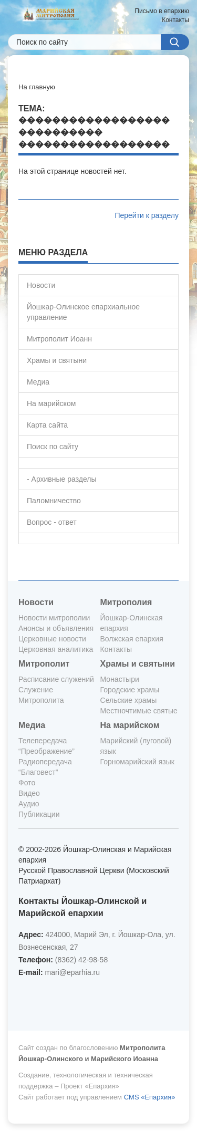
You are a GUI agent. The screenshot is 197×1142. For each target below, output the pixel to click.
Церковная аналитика (55, 649)
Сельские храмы (128, 700)
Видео (29, 793)
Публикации (38, 814)
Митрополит (43, 663)
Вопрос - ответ (52, 522)
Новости (41, 285)
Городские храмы (130, 690)
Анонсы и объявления (56, 628)
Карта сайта (47, 425)
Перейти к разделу (147, 215)
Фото (26, 782)
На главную (36, 87)
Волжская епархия (131, 639)
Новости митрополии (54, 618)
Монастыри (119, 679)
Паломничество (54, 500)
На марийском (51, 403)
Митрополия (126, 602)
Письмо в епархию (161, 11)
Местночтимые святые (139, 711)
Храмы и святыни (57, 360)
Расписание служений (56, 679)
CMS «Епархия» (149, 1097)
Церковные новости (52, 639)
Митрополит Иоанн (59, 339)
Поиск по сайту (52, 446)
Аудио (28, 804)
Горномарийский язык (137, 761)
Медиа (38, 382)
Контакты (175, 20)
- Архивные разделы (62, 479)
